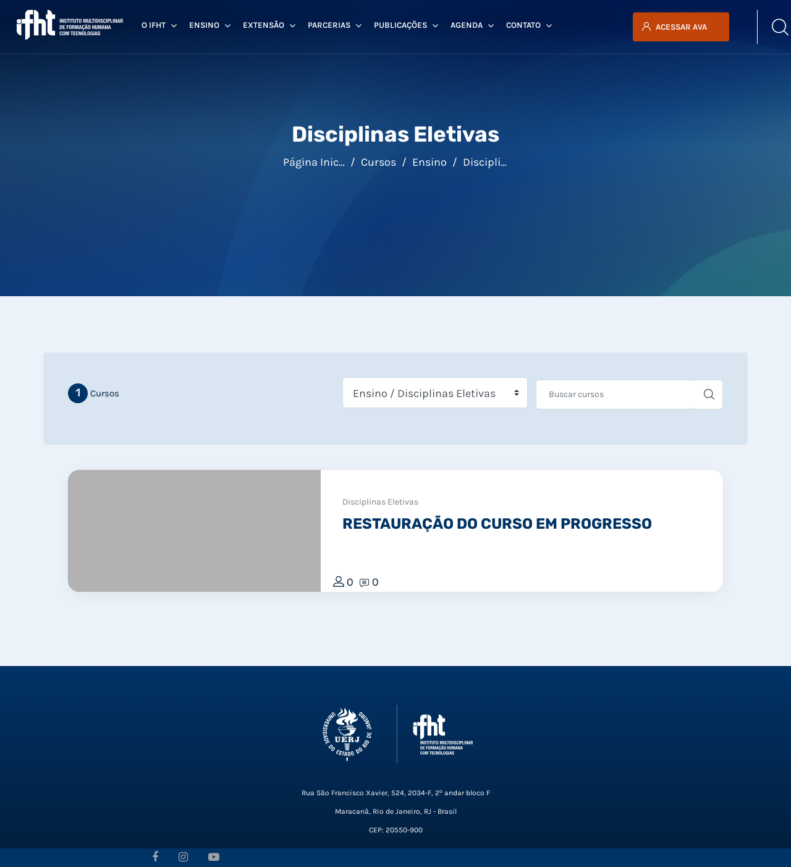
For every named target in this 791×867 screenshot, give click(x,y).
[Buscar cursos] (615, 394)
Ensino (429, 162)
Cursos (378, 162)
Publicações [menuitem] (406, 25)
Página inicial (317, 162)
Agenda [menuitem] (472, 25)
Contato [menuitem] (529, 25)
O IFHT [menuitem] (159, 25)
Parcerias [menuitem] (335, 25)
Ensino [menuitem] (210, 25)
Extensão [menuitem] (269, 25)
